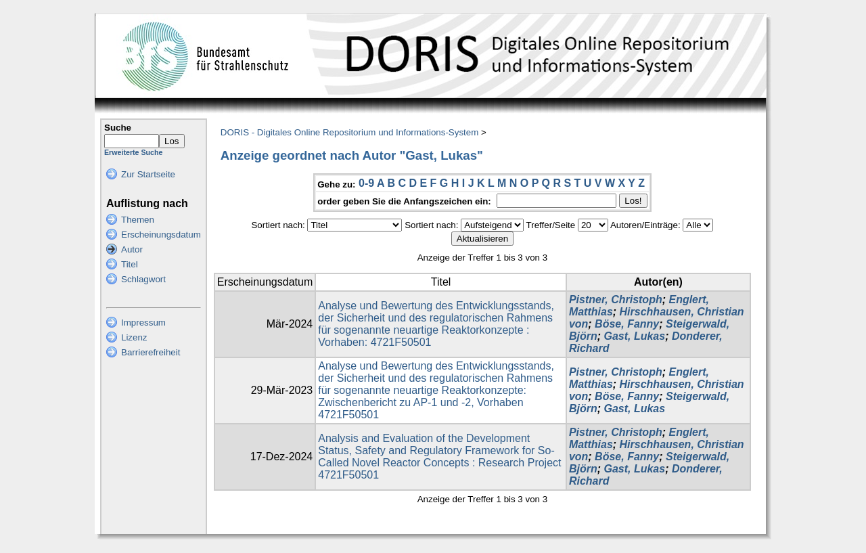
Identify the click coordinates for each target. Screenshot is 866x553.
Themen (137, 220)
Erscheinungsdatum (161, 234)
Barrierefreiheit (150, 352)
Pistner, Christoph (615, 299)
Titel (129, 264)
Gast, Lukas (634, 336)
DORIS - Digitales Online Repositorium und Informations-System (349, 132)
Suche (117, 128)
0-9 (366, 183)
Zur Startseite (148, 174)
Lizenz (134, 337)
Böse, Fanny (627, 324)
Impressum (143, 322)
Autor (132, 249)
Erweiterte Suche (133, 152)
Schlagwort (143, 279)
